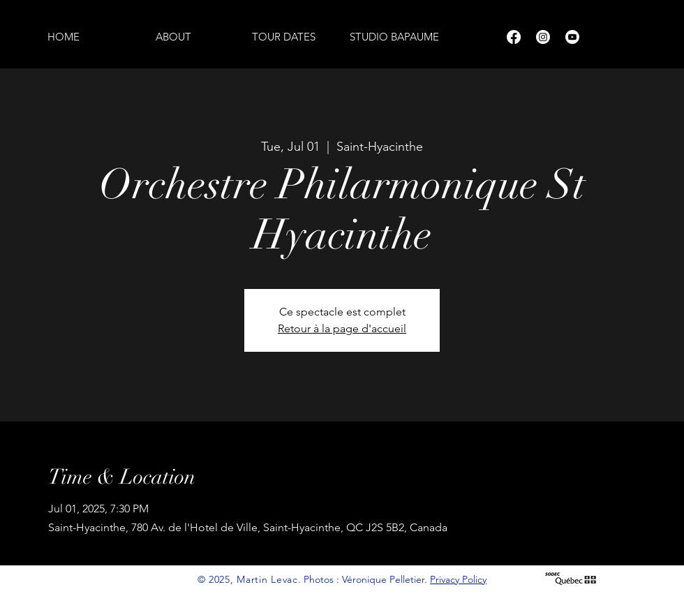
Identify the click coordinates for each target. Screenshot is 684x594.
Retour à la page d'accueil (342, 328)
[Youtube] (572, 37)
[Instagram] (543, 37)
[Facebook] (514, 37)
